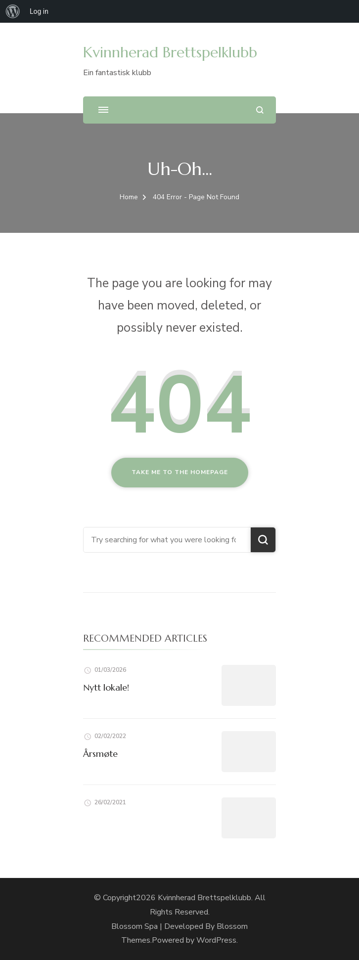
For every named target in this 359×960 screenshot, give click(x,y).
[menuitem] (13, 11)
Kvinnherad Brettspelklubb (170, 52)
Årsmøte (100, 753)
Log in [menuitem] (39, 11)
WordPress (216, 940)
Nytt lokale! (106, 687)
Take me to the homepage (180, 472)
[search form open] (260, 110)
